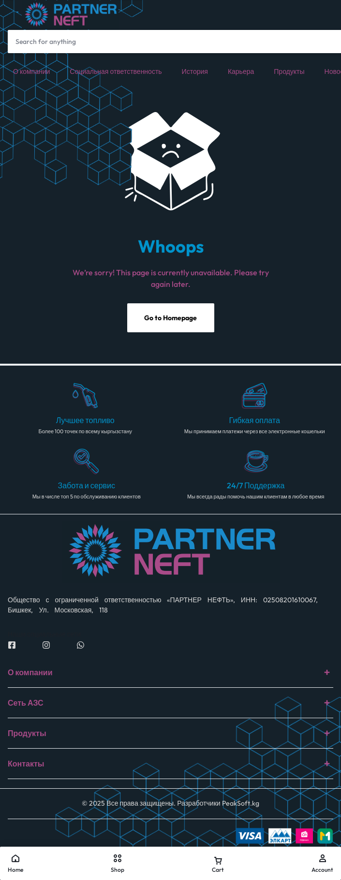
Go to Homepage (170, 317)
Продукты (289, 71)
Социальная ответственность (116, 71)
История (195, 71)
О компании (31, 71)
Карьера (241, 71)
